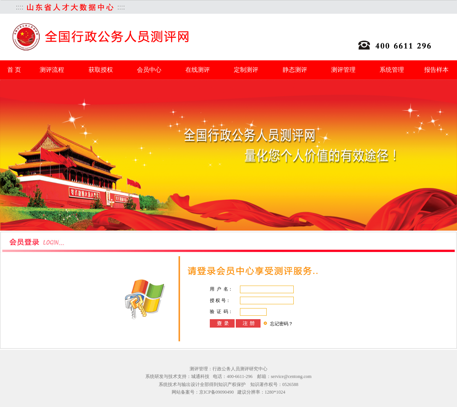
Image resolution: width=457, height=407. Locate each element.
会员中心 (149, 69)
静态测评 (295, 69)
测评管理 (343, 69)
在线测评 (197, 69)
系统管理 (392, 69)
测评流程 (52, 69)
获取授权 (101, 69)
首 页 (14, 69)
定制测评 (246, 69)
